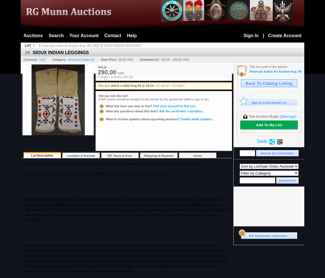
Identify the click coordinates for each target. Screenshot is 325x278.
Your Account (84, 35)
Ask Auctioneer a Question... (265, 234)
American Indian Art (81, 59)
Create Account (284, 35)
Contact (112, 35)
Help (132, 35)
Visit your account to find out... (148, 106)
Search (56, 35)
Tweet (262, 141)
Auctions (33, 35)
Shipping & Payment (159, 155)
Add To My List (269, 125)
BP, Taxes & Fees (120, 155)
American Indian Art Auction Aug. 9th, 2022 (71, 45)
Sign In (251, 35)
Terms (197, 155)
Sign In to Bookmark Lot (264, 102)
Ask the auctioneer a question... (151, 111)
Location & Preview (81, 155)
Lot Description (42, 155)
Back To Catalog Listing (269, 83)
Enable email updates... (156, 119)
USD (42, 59)
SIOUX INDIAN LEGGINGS (122, 45)
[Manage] (288, 116)
